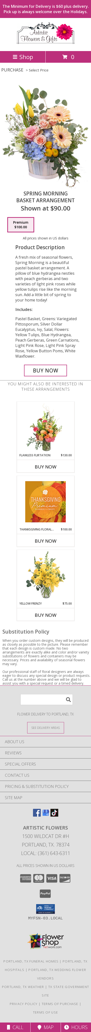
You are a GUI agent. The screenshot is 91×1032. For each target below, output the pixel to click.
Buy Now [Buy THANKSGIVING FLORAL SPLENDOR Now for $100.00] (46, 541)
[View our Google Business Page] (46, 815)
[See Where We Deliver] (45, 727)
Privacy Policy (24, 1004)
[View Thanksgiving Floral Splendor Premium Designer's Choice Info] (45, 501)
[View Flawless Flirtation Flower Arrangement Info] (45, 427)
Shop (23, 57)
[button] (45, 909)
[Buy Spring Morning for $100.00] (45, 370)
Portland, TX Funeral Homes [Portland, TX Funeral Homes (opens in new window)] (30, 961)
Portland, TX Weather (23, 987)
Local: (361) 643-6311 (45, 853)
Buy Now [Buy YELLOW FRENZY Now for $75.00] (46, 615)
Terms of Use (45, 1012)
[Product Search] (46, 699)
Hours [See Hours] (76, 1027)
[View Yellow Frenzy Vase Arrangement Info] (45, 575)
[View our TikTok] (54, 815)
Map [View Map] (46, 1027)
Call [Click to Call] (15, 1027)
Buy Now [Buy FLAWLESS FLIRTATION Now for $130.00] (46, 467)
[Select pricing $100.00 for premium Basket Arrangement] (20, 225)
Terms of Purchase (60, 1004)
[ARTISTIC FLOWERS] (46, 44)
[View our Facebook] (37, 815)
